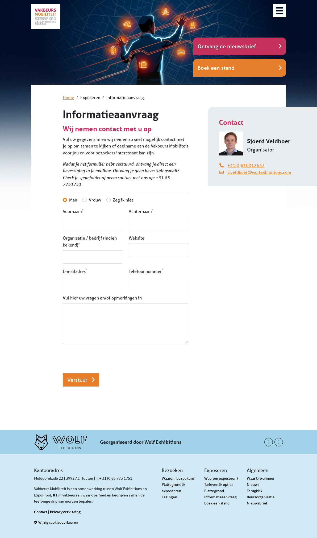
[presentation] (103, 358)
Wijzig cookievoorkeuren (56, 522)
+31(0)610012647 (246, 165)
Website (136, 238)
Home (68, 97)
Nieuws (253, 484)
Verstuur (81, 379)
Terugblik (254, 490)
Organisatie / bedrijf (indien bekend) (90, 241)
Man (73, 200)
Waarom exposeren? (221, 478)
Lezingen (169, 497)
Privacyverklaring (65, 511)
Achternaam (141, 211)
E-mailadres (75, 271)
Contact (40, 511)
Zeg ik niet (123, 200)
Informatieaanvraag (220, 497)
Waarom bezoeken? (178, 478)
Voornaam (73, 211)
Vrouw (95, 200)
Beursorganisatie (261, 497)
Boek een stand (217, 503)
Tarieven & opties (218, 484)
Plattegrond (214, 490)
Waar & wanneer (260, 478)
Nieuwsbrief (257, 503)
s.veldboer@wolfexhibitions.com (259, 172)
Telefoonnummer (146, 271)
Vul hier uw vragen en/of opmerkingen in (102, 298)
